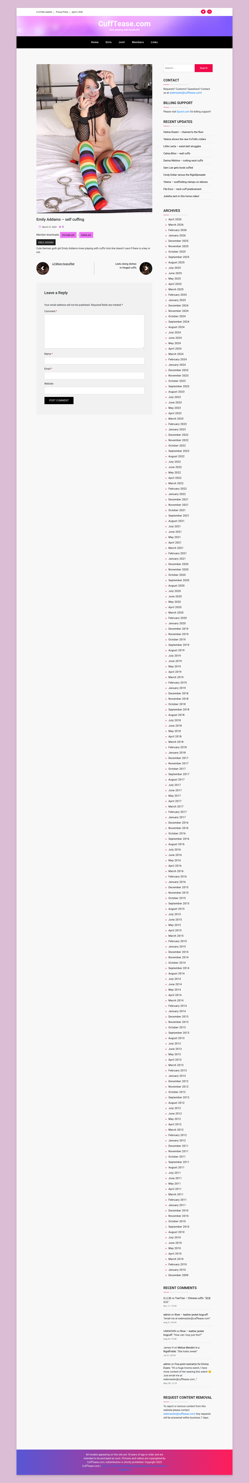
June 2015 (175, 919)
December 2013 (178, 1016)
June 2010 (175, 1242)
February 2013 (177, 1070)
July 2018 (174, 720)
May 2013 (174, 1054)
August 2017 (176, 779)
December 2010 (178, 1210)
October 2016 (177, 833)
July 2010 (174, 1237)
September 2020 (178, 580)
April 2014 (175, 995)
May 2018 (174, 731)
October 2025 (177, 251)
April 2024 (175, 348)
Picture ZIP (68, 235)
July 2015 (174, 914)
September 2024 (178, 321)
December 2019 (178, 628)
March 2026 (176, 224)
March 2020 (176, 612)
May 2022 (174, 472)
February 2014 (177, 1005)
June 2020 (175, 596)
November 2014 (178, 957)
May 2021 (174, 537)
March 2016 (176, 871)
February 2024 (177, 359)
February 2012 (177, 1135)
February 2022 (177, 488)
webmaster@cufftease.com (185, 92)
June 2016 (175, 855)
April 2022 (175, 477)
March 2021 (176, 547)
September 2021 (178, 515)
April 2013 (175, 1059)
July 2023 (174, 397)
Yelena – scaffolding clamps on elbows (185, 181)
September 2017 (178, 774)
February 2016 (177, 876)
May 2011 (174, 1183)
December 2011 (178, 1145)
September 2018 (178, 709)
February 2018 (177, 747)
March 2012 (176, 1129)
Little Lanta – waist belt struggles (182, 146)
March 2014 (176, 1000)
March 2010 (176, 1259)
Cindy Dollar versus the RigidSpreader (184, 174)
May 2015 (174, 925)
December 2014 (178, 951)
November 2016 (178, 828)
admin (166, 1314)
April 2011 (175, 1189)
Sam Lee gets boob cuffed (178, 167)
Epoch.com (183, 111)
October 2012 (177, 1092)
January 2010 (177, 1269)
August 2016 (176, 844)
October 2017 (177, 768)
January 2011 (177, 1205)
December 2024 (178, 305)
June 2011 (175, 1178)
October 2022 (177, 445)
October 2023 (177, 380)
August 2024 (176, 327)
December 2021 (178, 499)
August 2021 (176, 521)
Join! (122, 42)
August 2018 (176, 714)
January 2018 (177, 752)
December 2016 (178, 822)
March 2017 (176, 806)
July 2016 (174, 849)
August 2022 (176, 456)
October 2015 (177, 898)
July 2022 (174, 461)
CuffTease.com (124, 23)
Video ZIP (86, 235)
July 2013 (174, 1043)
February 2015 (177, 941)
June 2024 (175, 337)
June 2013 (175, 1048)
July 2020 (174, 591)
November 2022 (178, 440)
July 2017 (174, 784)
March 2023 (176, 418)
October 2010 (177, 1221)
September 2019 (178, 644)
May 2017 (174, 795)
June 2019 (175, 661)
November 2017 (178, 763)
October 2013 (177, 1027)
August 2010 (176, 1232)
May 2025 (174, 278)
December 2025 (178, 240)
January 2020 (177, 623)
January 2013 (177, 1075)
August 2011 (176, 1167)
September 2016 (178, 838)
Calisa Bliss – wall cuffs (176, 153)
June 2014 (175, 984)
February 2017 (177, 811)
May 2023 (174, 407)
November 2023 (178, 375)
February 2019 (177, 682)
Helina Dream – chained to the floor (183, 132)
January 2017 (177, 817)
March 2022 (176, 483)
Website (48, 383)
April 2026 (175, 219)
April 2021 (175, 542)
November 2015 (178, 892)
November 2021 (178, 504)
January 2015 (177, 946)
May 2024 (174, 343)
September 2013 (178, 1032)
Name (48, 354)
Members (138, 42)
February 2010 (177, 1264)
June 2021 (175, 531)
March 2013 (176, 1065)
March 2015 (176, 935)
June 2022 (175, 467)
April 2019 (175, 671)
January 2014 (177, 1011)
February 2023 (177, 424)
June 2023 (175, 402)
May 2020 (174, 601)
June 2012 (175, 1113)
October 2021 (177, 510)
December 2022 (178, 434)
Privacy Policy (66, 11)
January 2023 (177, 429)
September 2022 (178, 451)
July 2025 (174, 267)
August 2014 (176, 973)
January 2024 (177, 364)
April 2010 (175, 1253)
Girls (109, 42)
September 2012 (178, 1097)
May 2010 (174, 1248)
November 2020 (178, 569)
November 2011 (178, 1151)
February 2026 (177, 230)
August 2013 (176, 1038)
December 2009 (178, 1275)
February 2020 (177, 618)
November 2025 (178, 246)
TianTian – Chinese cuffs (189, 1298)
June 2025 (175, 273)
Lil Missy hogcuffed (63, 264)
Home (95, 42)
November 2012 (178, 1086)
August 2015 (176, 908)
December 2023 (178, 370)
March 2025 (176, 289)
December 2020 (178, 564)
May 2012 (174, 1118)
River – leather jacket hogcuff (191, 1314)
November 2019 (178, 634)
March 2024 (176, 354)
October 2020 (177, 574)
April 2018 (175, 736)
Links (154, 42)
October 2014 (177, 962)
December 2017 (178, 758)
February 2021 (177, 553)
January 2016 (177, 881)
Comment (50, 311)
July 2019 (174, 655)
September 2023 (178, 386)
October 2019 (177, 639)
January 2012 (177, 1140)
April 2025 (175, 284)
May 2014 (174, 989)
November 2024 (178, 310)
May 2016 (174, 860)
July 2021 (174, 526)
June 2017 (175, 790)
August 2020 (176, 585)
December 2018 (178, 693)
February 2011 (177, 1199)
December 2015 (178, 887)
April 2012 (175, 1124)
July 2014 (174, 978)
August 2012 (176, 1102)
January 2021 (177, 558)
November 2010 (178, 1215)
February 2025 (177, 294)
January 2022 (177, 494)
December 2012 (178, 1081)
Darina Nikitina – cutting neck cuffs (183, 160)
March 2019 (176, 677)
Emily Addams (46, 242)
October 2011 (177, 1156)
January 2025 (177, 300)
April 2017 (175, 801)
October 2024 (177, 316)
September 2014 (178, 968)
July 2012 (174, 1108)
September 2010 (178, 1226)
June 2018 (175, 725)
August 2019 (176, 650)
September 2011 (178, 1162)
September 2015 (178, 903)
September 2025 (178, 257)
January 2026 (177, 235)
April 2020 (175, 607)
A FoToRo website (46, 11)
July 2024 (174, 332)
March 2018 (176, 741)
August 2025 (176, 262)
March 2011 (176, 1194)
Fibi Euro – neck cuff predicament (182, 189)
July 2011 (174, 1172)
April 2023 (175, 413)
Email (48, 368)
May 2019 (174, 666)
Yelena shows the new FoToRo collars (184, 139)
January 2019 (177, 688)
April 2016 (175, 865)
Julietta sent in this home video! (181, 196)
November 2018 (178, 698)
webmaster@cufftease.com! (179, 1414)
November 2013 (178, 1022)
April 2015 (175, 930)
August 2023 (176, 391)
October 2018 (177, 704)
